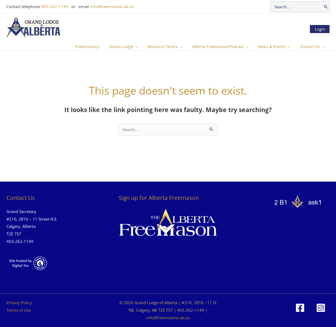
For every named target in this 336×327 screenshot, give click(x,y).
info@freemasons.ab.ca (111, 6)
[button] (141, 46)
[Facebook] (300, 308)
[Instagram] (321, 308)
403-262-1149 (54, 6)
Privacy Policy (19, 302)
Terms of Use (18, 310)
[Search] (325, 7)
